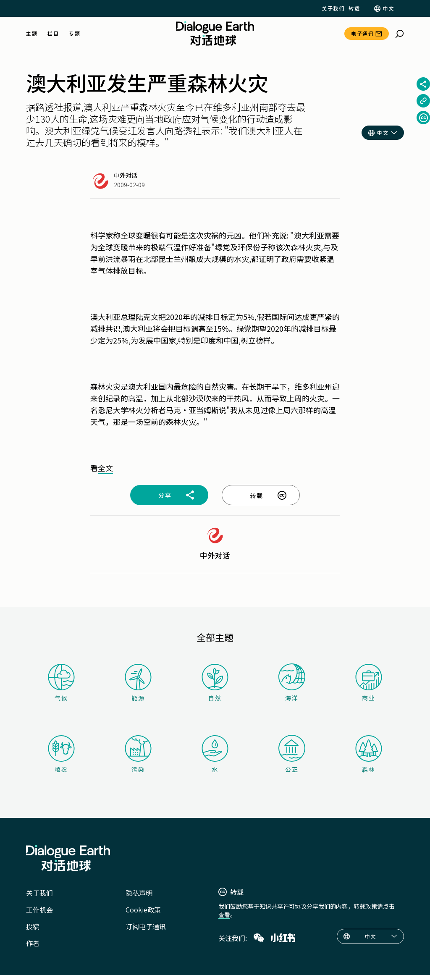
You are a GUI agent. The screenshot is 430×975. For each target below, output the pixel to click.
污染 (138, 754)
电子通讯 (362, 33)
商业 (368, 683)
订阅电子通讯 (146, 926)
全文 (105, 467)
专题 (74, 34)
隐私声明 (139, 893)
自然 (215, 683)
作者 (32, 943)
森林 (368, 754)
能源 (138, 683)
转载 (354, 8)
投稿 (32, 926)
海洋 (291, 682)
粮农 (61, 754)
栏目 (53, 34)
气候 (61, 683)
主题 (31, 34)
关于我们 (333, 8)
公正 (291, 754)
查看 (224, 914)
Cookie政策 (143, 909)
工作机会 (39, 909)
